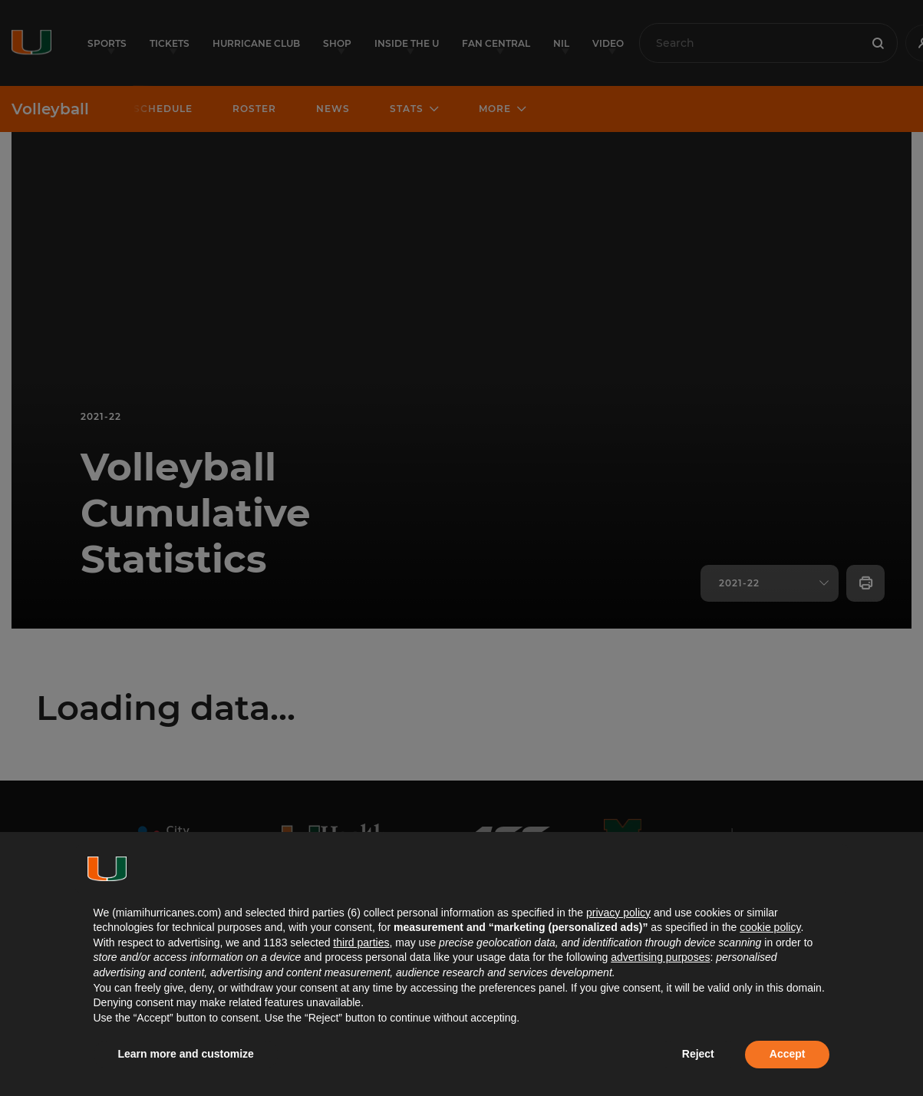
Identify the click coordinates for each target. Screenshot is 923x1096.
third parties (361, 942)
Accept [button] (788, 1054)
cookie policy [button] (770, 927)
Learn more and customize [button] (186, 1054)
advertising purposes (660, 957)
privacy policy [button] (618, 912)
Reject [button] (698, 1054)
